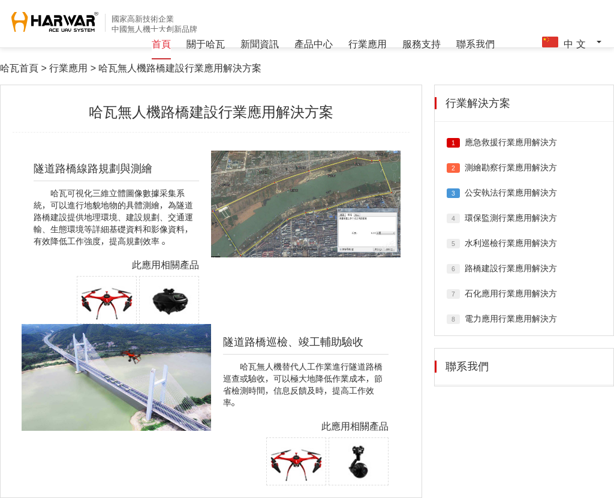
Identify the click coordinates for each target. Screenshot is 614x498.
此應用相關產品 (165, 264)
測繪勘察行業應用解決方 (511, 167)
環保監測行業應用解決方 (511, 218)
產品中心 (313, 44)
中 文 (569, 43)
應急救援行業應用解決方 (511, 142)
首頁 (161, 44)
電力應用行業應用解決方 (511, 318)
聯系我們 (475, 44)
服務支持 (421, 44)
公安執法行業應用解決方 (511, 192)
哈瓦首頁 (19, 68)
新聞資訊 (259, 44)
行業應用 (367, 44)
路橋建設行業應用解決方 (511, 268)
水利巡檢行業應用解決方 (511, 243)
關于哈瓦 (205, 44)
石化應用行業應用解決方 (511, 293)
